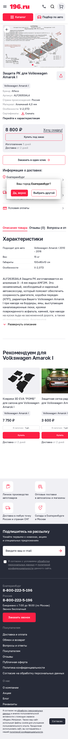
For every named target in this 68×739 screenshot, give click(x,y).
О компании (10, 687)
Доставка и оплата (15, 634)
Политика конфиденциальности (24, 667)
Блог (6, 698)
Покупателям (11, 651)
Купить (21, 435)
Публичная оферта (15, 662)
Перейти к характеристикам (21, 118)
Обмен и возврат (14, 640)
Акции (7, 693)
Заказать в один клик (34, 160)
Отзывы (8, 656)
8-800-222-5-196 (17, 590)
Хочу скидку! (53, 130)
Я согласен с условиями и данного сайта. (30, 565)
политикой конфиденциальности (26, 732)
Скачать (29, 113)
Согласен (57, 721)
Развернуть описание (22, 324)
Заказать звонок (19, 617)
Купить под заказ (34, 137)
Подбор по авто (50, 17)
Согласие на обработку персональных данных (33, 673)
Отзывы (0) (37, 228)
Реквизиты (10, 704)
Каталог (18, 17)
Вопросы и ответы (15, 645)
